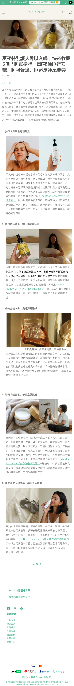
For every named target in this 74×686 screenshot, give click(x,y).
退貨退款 (11, 627)
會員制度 (11, 638)
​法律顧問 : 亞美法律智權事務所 (34, 682)
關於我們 (11, 635)
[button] (3, 12)
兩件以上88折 (51, 2)
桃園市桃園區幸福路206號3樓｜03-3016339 (42, 685)
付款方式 (11, 620)
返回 (37, 564)
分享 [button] (6, 83)
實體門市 (11, 642)
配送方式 (11, 624)
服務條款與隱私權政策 (14, 682)
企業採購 (11, 631)
